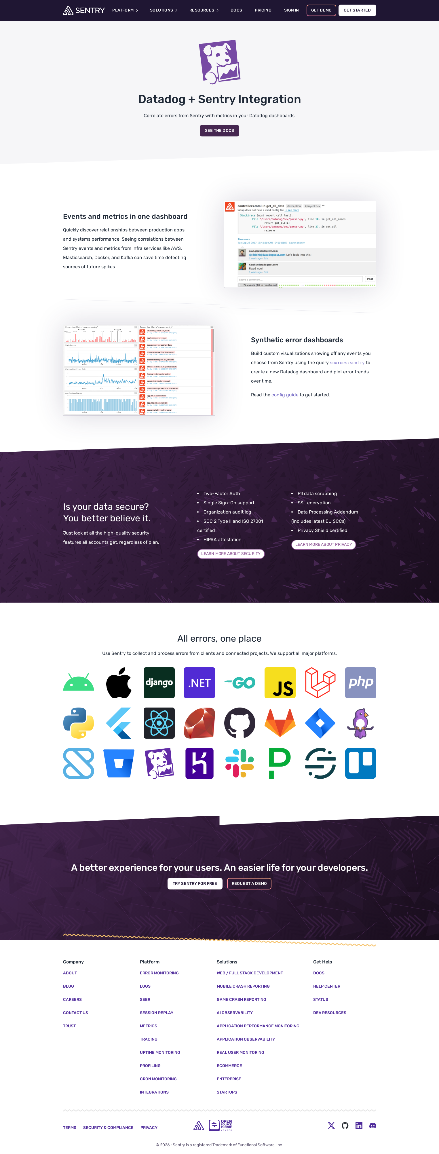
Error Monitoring (159, 973)
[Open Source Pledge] (220, 1125)
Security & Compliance (108, 1127)
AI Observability (235, 1012)
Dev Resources (329, 1012)
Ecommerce (229, 1065)
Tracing (148, 1039)
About (70, 973)
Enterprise (229, 1079)
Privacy (148, 1127)
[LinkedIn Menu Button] (359, 1125)
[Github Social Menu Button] (345, 1125)
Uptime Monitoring (160, 1052)
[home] (198, 1125)
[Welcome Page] (84, 10)
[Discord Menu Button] (372, 1125)
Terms (69, 1127)
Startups (227, 1092)
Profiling (150, 1065)
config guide (285, 395)
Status (320, 999)
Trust (69, 1026)
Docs (318, 973)
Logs (145, 986)
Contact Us (75, 1012)
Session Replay (156, 1012)
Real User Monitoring (240, 1052)
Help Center (326, 986)
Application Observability (246, 1039)
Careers (72, 999)
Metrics (148, 1026)
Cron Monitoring (158, 1079)
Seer (145, 999)
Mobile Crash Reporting (243, 986)
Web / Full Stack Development (250, 973)
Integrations (154, 1092)
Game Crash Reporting (241, 999)
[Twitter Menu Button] (331, 1125)
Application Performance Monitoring (258, 1026)
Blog (68, 986)
